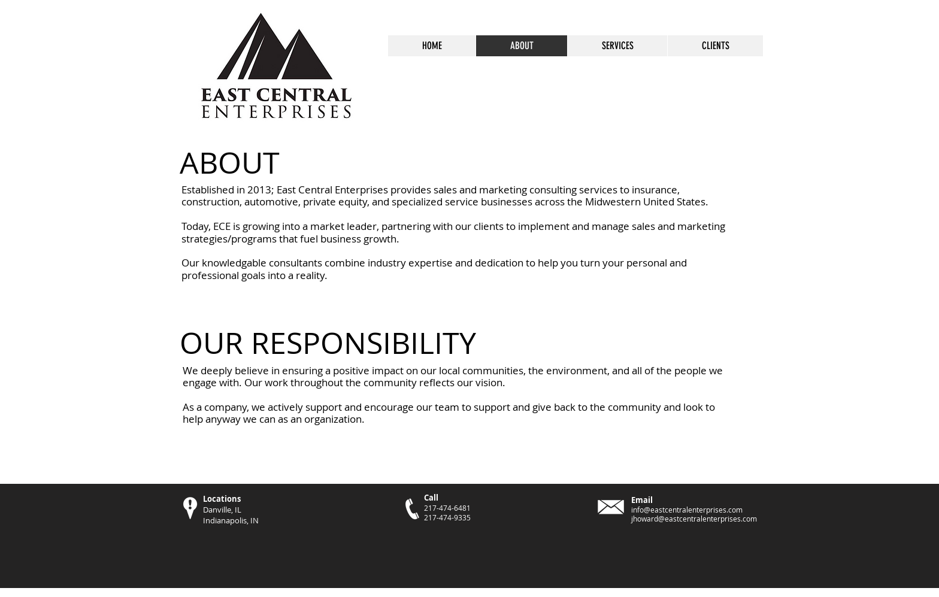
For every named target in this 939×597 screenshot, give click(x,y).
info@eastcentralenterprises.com (687, 509)
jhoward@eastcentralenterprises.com (694, 518)
